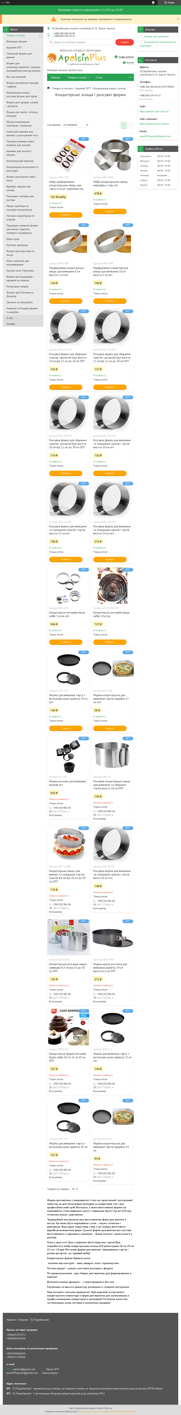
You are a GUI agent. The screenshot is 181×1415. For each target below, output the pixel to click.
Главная (55, 77)
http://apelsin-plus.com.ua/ (154, 111)
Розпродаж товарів (17, 286)
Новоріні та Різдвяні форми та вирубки (22, 310)
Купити (66, 214)
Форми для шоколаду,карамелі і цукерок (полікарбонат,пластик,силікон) (23, 67)
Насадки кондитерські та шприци (20, 217)
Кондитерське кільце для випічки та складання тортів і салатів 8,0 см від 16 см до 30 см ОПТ (67, 876)
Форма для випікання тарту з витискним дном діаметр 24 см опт (68, 698)
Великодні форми (16, 41)
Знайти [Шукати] (125, 42)
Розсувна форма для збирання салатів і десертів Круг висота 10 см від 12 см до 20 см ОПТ (67, 443)
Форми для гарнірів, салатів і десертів (22, 104)
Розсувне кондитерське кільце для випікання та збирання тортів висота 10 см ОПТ (111, 785)
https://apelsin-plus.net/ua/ (154, 123)
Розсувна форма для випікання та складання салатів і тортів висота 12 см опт (67, 530)
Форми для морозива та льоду (20, 252)
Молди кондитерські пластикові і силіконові (19, 123)
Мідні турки (12, 239)
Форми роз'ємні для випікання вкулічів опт (67, 783)
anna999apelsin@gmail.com (155, 136)
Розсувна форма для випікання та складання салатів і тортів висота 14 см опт (112, 530)
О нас (9, 318)
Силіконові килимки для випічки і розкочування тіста (22, 133)
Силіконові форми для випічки (19, 55)
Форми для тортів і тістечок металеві (22, 113)
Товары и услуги (15, 35)
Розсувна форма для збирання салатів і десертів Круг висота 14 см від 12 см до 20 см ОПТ (67, 357)
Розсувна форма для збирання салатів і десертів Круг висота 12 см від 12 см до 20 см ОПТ (111, 357)
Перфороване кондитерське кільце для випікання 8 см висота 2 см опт (66, 271)
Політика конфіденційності (122, 1411)
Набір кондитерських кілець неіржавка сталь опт (110, 183)
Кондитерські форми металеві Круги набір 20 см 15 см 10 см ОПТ (67, 1057)
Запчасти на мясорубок (19, 302)
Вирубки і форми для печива (18, 188)
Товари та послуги (62, 88)
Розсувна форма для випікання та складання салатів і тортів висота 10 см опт (112, 443)
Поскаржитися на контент (92, 1411)
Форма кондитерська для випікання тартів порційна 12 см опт (111, 698)
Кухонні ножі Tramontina (20, 270)
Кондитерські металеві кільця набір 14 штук (111, 614)
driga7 (9, 1369)
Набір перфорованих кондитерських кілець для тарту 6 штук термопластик (66, 185)
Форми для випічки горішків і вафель (22, 84)
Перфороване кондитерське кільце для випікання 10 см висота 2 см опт (110, 271)
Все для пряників (16, 76)
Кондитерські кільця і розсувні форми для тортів (21, 94)
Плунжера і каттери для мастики (20, 198)
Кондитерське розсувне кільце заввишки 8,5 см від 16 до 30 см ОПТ (68, 967)
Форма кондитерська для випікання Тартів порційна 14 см (111, 1147)
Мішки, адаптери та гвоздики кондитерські (19, 207)
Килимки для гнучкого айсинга (18, 152)
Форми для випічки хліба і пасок (21, 178)
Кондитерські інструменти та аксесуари (22, 168)
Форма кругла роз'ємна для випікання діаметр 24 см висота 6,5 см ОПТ (110, 967)
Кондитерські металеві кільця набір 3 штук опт (67, 614)
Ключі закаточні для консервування (17, 262)
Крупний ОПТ (14, 47)
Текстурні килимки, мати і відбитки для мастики (20, 143)
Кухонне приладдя (17, 245)
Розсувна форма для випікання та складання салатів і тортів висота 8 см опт (112, 874)
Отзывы (10, 323)
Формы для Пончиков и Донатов (19, 294)
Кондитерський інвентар (20, 161)
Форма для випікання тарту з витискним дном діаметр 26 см (68, 1145)
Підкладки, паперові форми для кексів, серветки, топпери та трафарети (22, 229)
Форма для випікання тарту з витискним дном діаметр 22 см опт (112, 1057)
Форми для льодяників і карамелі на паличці (20, 278)
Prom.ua (108, 1408)
